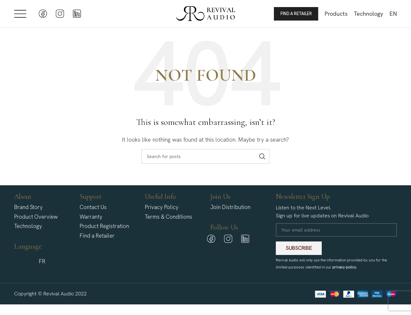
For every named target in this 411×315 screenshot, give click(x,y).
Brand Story (28, 210)
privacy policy (344, 270)
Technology (28, 229)
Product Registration (104, 229)
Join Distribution (230, 210)
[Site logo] (206, 15)
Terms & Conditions (168, 219)
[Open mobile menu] (20, 15)
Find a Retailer (296, 15)
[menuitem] (393, 15)
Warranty (91, 219)
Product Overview (36, 219)
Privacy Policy (162, 210)
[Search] (205, 159)
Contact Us (93, 210)
